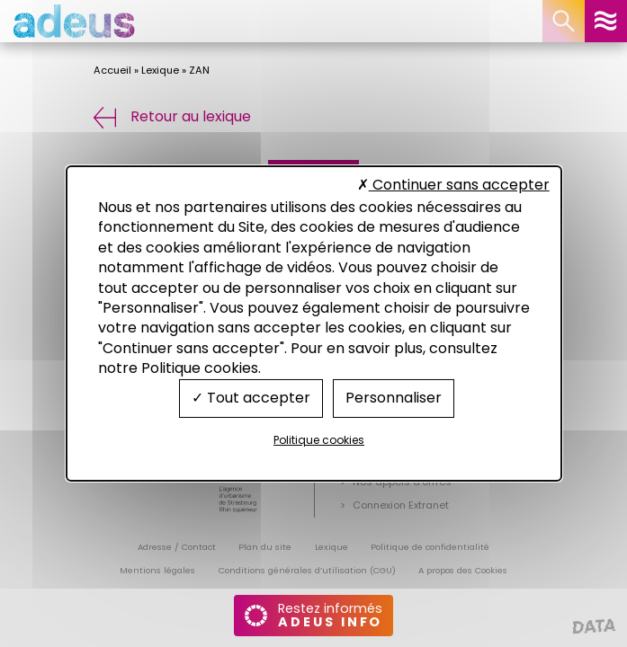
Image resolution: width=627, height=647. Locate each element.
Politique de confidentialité (430, 547)
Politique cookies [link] (318, 440)
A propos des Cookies (462, 570)
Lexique (160, 70)
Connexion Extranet (401, 505)
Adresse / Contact (177, 547)
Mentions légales (157, 570)
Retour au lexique (173, 116)
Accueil (112, 70)
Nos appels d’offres (402, 481)
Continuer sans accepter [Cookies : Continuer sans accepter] (453, 184)
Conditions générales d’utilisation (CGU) (307, 570)
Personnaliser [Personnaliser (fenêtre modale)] (393, 397)
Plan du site (264, 547)
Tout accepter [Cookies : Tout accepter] (251, 397)
